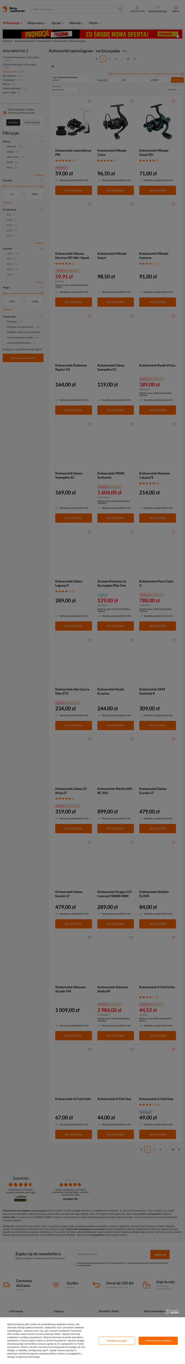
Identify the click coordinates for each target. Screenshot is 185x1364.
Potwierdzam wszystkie (158, 1340)
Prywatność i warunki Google (69, 1340)
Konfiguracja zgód (117, 1340)
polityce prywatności (31, 1337)
